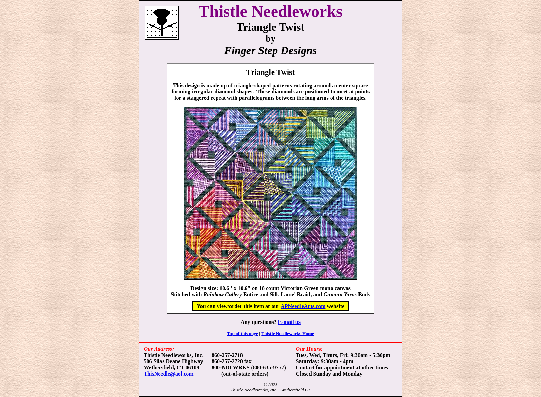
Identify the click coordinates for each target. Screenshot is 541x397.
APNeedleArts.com (303, 306)
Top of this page (242, 333)
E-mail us (289, 322)
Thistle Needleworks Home (287, 333)
